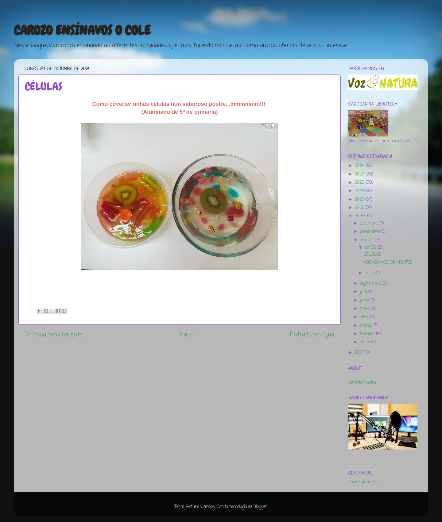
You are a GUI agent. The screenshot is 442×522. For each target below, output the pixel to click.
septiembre (371, 283)
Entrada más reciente (53, 334)
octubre (367, 240)
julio (364, 292)
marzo (366, 325)
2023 (360, 174)
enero (365, 342)
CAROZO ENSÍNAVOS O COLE (82, 30)
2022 (360, 182)
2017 (359, 352)
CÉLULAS (373, 254)
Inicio (186, 334)
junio (365, 300)
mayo (365, 308)
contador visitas (362, 382)
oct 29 (371, 247)
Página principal (362, 482)
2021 (359, 191)
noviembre (370, 231)
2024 (360, 166)
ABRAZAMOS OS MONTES (388, 262)
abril (364, 317)
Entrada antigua (312, 334)
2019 (360, 208)
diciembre (369, 223)
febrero (367, 334)
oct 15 (370, 273)
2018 (359, 216)
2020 (360, 199)
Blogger (260, 507)
